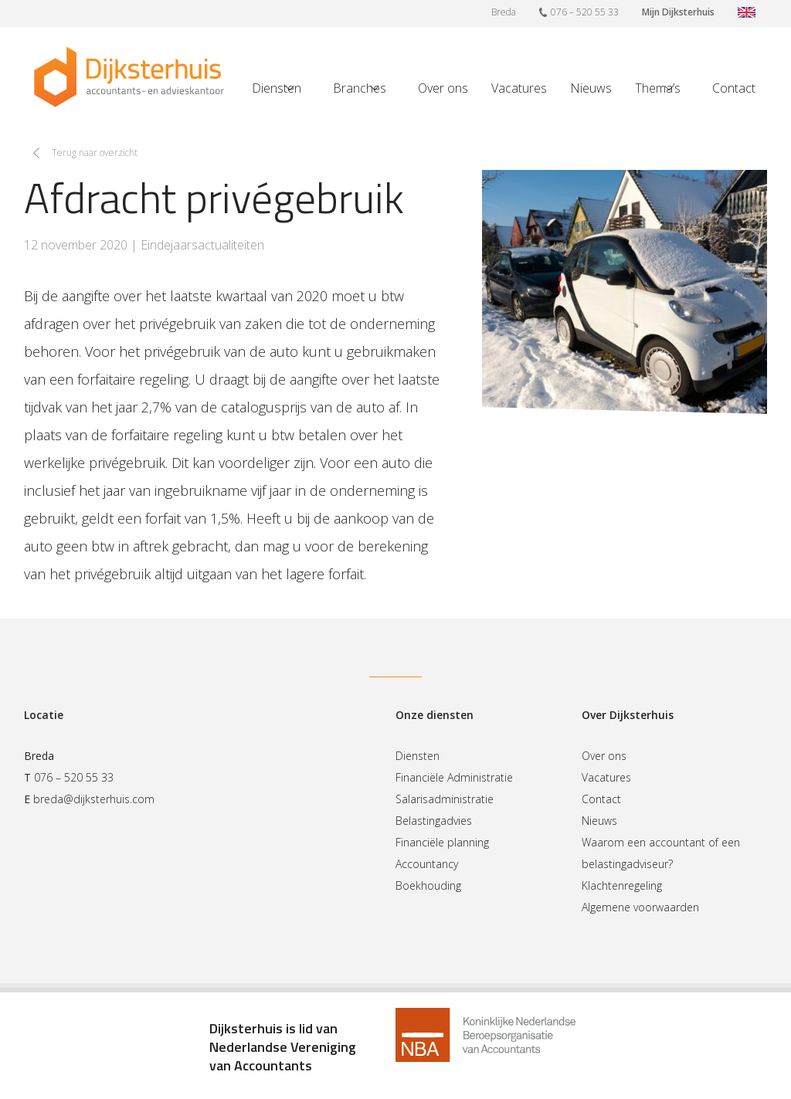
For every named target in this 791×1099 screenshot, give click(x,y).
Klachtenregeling (622, 885)
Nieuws (591, 88)
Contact (733, 88)
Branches (359, 88)
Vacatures (519, 88)
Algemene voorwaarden (640, 907)
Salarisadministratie (445, 799)
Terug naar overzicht (94, 152)
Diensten (276, 88)
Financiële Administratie (454, 777)
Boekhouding (428, 885)
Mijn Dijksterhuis (678, 12)
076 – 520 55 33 (579, 12)
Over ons (443, 88)
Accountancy (427, 863)
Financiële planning (442, 842)
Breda (503, 12)
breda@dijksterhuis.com (93, 799)
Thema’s (658, 88)
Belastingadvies (434, 820)
